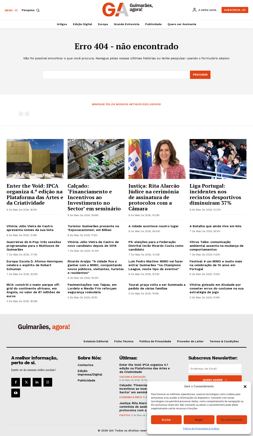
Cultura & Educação (132, 376)
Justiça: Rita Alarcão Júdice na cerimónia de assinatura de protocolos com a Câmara (153, 197)
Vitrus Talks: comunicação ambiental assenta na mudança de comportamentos (217, 245)
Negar (199, 420)
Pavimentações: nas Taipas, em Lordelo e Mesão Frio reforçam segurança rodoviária (92, 288)
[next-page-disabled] (27, 114)
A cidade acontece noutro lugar (153, 226)
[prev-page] (20, 114)
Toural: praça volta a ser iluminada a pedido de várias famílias (156, 286)
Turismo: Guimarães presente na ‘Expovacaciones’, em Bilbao (93, 228)
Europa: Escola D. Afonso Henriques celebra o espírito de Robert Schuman (35, 265)
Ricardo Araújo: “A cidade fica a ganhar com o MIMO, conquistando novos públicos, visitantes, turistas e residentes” (96, 267)
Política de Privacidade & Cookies (201, 428)
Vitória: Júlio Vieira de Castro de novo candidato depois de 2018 (93, 244)
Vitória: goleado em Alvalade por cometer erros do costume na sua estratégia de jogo (217, 288)
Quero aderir (215, 380)
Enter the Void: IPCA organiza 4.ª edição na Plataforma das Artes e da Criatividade (35, 194)
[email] (215, 368)
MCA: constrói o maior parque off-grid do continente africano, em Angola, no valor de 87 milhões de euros (33, 290)
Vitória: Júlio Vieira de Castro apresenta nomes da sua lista (30, 228)
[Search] (200, 75)
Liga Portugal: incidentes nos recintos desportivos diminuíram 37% (215, 194)
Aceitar (166, 420)
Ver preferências (232, 420)
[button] (245, 387)
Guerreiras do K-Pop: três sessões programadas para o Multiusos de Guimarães (34, 245)
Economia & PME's (130, 397)
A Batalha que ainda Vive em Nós (216, 226)
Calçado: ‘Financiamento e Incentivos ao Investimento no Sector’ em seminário (94, 197)
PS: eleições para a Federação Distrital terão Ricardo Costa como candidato (155, 245)
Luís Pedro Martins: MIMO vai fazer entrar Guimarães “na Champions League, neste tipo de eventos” (155, 265)
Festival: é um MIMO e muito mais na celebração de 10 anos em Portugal (216, 265)
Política (124, 415)
